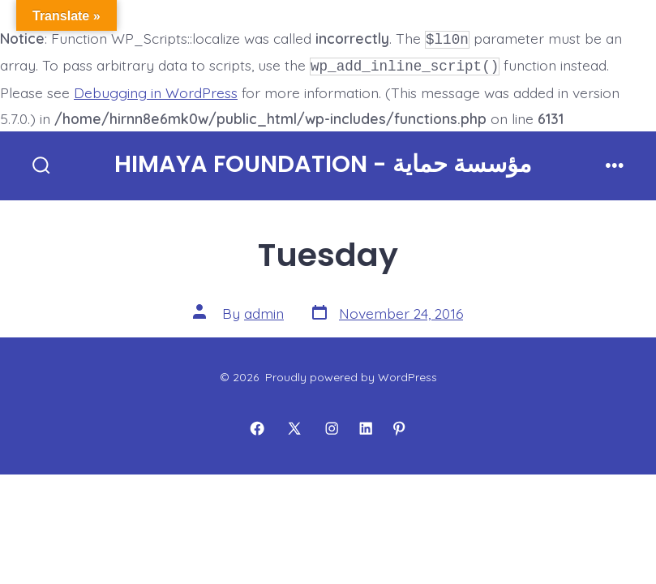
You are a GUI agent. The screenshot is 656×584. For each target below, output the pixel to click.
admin (264, 310)
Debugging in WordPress (156, 89)
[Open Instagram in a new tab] (331, 425)
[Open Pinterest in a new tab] (399, 425)
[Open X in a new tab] (294, 425)
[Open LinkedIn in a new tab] (365, 425)
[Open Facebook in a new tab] (257, 425)
